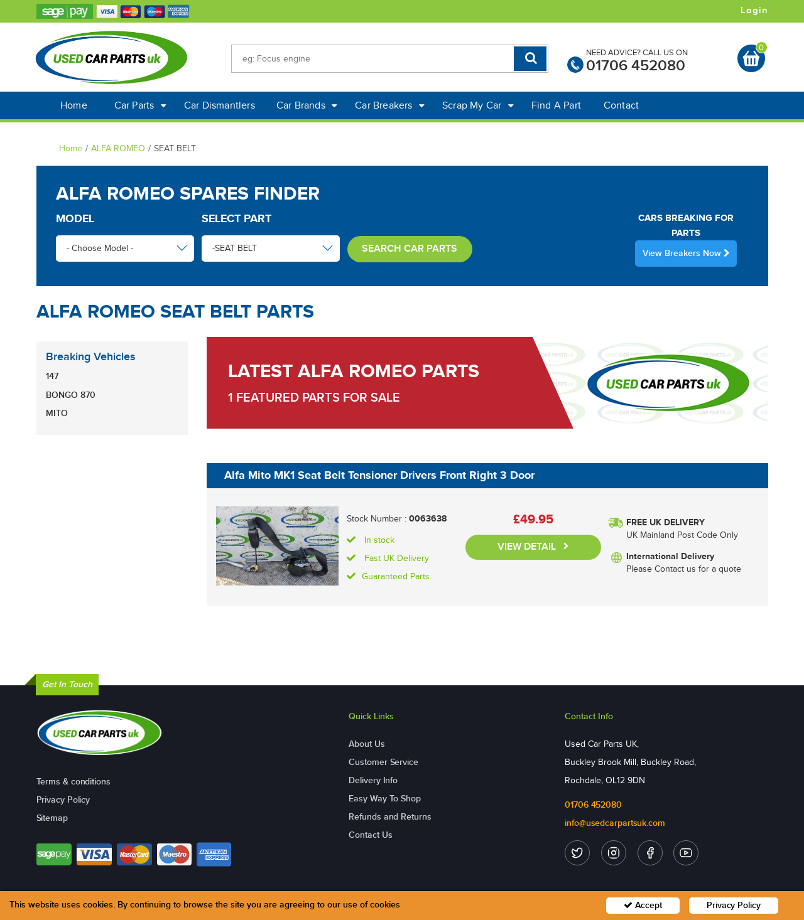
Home (73, 105)
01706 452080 (635, 65)
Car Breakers (390, 105)
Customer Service (383, 762)
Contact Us (370, 835)
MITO (57, 413)
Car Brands (306, 105)
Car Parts (140, 105)
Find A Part (556, 105)
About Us (366, 744)
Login (754, 10)
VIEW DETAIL (532, 547)
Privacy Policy (63, 799)
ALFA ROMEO (118, 148)
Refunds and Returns (390, 816)
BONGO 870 (70, 395)
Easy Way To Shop (384, 798)
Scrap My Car (478, 105)
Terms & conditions (73, 781)
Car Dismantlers (219, 105)
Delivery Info (373, 780)
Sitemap (52, 818)
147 (52, 376)
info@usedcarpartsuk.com (615, 823)
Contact (621, 105)
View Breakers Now (686, 253)
